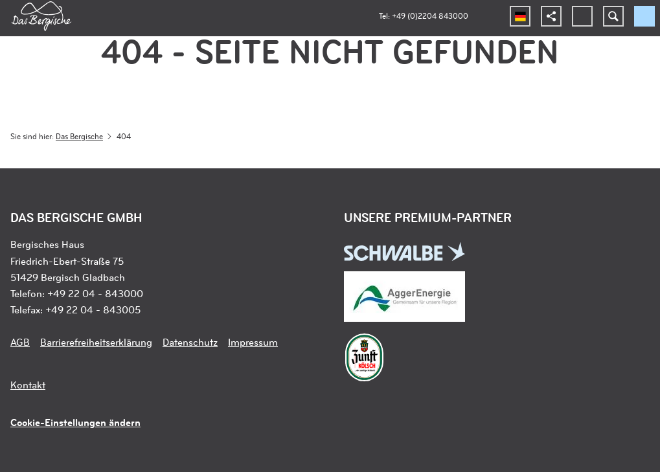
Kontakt (27, 384)
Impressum (253, 342)
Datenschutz (190, 342)
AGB (20, 342)
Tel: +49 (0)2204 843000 (423, 15)
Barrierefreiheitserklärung (96, 342)
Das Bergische (79, 136)
